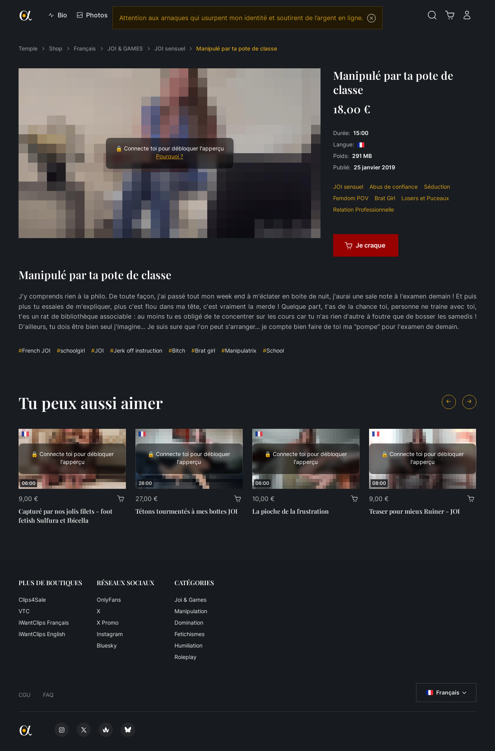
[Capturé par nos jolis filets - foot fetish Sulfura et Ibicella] (72, 459)
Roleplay (185, 656)
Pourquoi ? (169, 156)
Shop (55, 48)
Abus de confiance (393, 186)
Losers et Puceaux (425, 198)
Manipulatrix (239, 350)
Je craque (365, 245)
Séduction (437, 186)
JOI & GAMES (125, 48)
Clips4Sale (32, 599)
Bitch (177, 350)
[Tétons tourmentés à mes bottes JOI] (189, 459)
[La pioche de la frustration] (306, 459)
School (273, 350)
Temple (28, 48)
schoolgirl (71, 350)
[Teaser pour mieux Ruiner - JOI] (422, 459)
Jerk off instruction (136, 350)
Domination (188, 622)
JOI (97, 350)
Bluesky (107, 645)
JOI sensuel (169, 48)
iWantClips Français (44, 622)
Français (85, 48)
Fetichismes (189, 634)
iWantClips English (42, 634)
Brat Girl (385, 198)
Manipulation (190, 611)
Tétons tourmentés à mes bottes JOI (186, 511)
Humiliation (188, 645)
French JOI (35, 350)
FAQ (48, 694)
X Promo (107, 622)
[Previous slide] (449, 402)
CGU (24, 694)
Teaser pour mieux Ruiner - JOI (414, 511)
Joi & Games (190, 599)
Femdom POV (350, 198)
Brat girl (203, 350)
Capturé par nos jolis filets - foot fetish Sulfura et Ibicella (65, 515)
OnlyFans (109, 599)
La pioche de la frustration (290, 511)
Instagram (110, 634)
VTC (24, 611)
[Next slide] (469, 402)
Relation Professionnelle (363, 209)
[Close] (371, 18)
